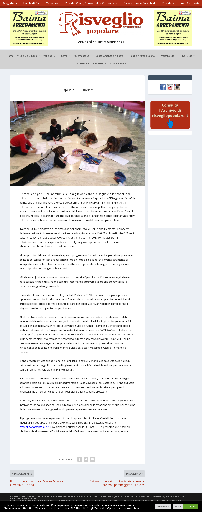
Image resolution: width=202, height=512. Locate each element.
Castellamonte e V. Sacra (109, 55)
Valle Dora (49, 55)
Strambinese (117, 63)
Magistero (10, 3)
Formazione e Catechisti (141, 3)
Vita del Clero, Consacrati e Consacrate (92, 3)
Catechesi (53, 3)
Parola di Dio (32, 3)
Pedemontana (81, 55)
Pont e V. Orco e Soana (142, 55)
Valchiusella (167, 55)
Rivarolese (186, 55)
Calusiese (98, 63)
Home (10, 55)
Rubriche (88, 89)
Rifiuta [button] (178, 506)
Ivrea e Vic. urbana (27, 55)
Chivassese (81, 63)
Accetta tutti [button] (190, 506)
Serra (64, 55)
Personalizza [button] (163, 506)
